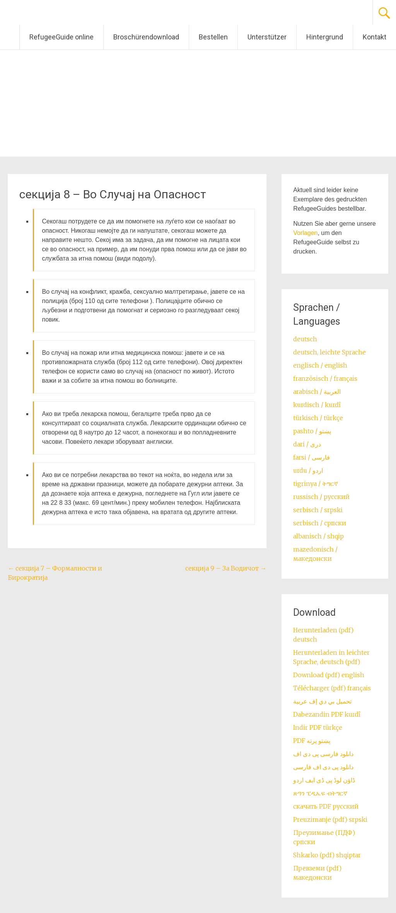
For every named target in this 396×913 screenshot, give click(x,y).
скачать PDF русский (325, 806)
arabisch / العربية (317, 391)
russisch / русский (321, 497)
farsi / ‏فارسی (311, 457)
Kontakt (374, 37)
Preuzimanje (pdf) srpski (330, 819)
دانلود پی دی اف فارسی (323, 767)
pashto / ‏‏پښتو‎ (312, 431)
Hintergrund (324, 37)
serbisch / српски (319, 523)
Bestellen (213, 37)
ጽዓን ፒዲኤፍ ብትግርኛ (320, 793)
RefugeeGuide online (61, 37)
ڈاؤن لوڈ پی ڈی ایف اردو (324, 780)
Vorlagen (305, 233)
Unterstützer (267, 37)
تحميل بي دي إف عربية (322, 701)
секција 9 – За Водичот (225, 568)
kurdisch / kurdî (317, 405)
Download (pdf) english (328, 675)
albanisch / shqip (318, 536)
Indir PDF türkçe (317, 727)
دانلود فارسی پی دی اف (323, 754)
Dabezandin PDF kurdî (326, 714)
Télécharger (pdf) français (332, 688)
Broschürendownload (146, 37)
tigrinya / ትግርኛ (315, 483)
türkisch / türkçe (318, 418)
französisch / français (325, 378)
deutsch (305, 339)
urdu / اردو (308, 470)
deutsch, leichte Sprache (329, 352)
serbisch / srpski (318, 510)
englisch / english (320, 365)
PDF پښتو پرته (311, 740)
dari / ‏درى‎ (307, 444)
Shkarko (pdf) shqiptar (327, 855)
